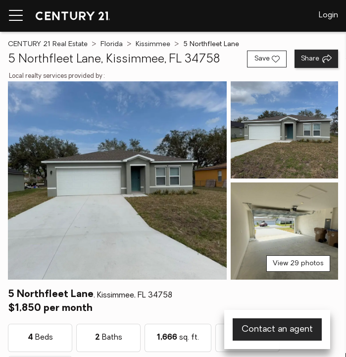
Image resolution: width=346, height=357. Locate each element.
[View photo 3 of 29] (284, 231)
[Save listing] (267, 59)
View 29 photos (298, 263)
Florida (111, 44)
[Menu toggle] (16, 16)
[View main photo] (117, 180)
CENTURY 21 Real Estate (48, 44)
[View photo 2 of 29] (284, 129)
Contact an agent (277, 329)
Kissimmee (153, 44)
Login (328, 15)
